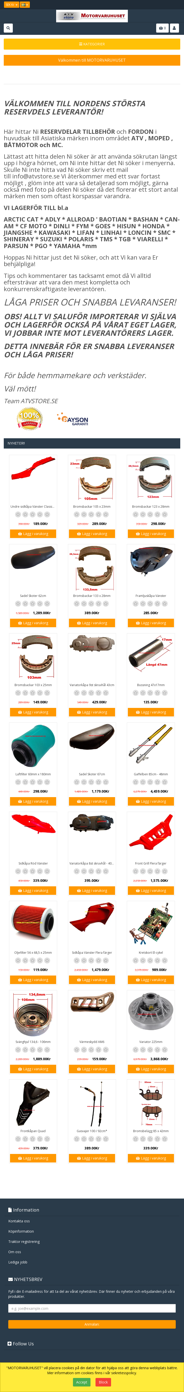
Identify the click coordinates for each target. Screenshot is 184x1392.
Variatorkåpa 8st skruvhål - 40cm (92, 863)
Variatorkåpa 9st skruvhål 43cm (92, 685)
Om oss (14, 1251)
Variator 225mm (150, 1042)
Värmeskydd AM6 (91, 1042)
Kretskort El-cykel (151, 952)
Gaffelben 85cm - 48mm (151, 774)
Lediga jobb (17, 1262)
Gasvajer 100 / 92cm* (92, 1131)
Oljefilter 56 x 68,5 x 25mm (33, 952)
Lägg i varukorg (33, 533)
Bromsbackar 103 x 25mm (33, 685)
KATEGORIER (92, 44)
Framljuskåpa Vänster (151, 596)
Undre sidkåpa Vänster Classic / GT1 (34, 506)
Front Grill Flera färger (150, 863)
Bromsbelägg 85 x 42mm (151, 1131)
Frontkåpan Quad (33, 1131)
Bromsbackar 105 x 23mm (92, 506)
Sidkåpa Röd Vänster (33, 863)
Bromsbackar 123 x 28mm (150, 506)
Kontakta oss (19, 1221)
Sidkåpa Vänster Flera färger (92, 952)
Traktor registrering (24, 1241)
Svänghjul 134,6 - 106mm (33, 1042)
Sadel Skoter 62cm (33, 596)
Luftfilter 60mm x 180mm (33, 774)
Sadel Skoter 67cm (92, 774)
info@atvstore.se (36, 176)
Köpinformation (21, 1231)
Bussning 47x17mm (151, 685)
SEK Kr (12, 5)
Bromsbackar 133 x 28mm (92, 596)
